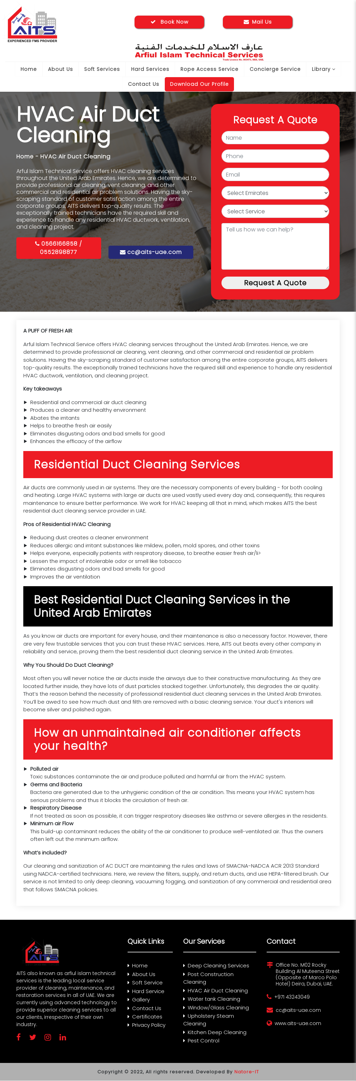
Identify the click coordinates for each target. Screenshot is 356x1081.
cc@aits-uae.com (151, 252)
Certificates (145, 1016)
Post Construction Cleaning (208, 978)
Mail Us (258, 21)
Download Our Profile (199, 84)
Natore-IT (246, 1071)
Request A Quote (275, 283)
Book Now (169, 21)
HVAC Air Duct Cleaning (215, 990)
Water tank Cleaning (211, 998)
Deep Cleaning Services (216, 965)
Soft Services (102, 69)
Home (29, 69)
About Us (60, 69)
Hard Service (146, 991)
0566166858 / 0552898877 (58, 248)
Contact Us (143, 84)
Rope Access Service (209, 69)
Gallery (139, 999)
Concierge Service (275, 69)
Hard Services (150, 69)
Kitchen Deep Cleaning (214, 1032)
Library (323, 69)
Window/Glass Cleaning (216, 1007)
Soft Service (145, 982)
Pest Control (201, 1041)
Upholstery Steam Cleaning (208, 1019)
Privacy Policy (146, 1025)
